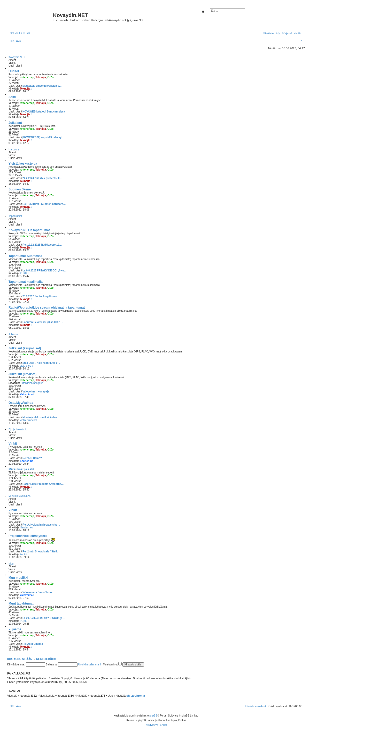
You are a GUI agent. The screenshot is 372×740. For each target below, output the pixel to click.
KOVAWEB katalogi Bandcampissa (43, 111)
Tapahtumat (15, 216)
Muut (11, 563)
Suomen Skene (20, 189)
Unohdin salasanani (89, 664)
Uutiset (14, 71)
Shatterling (26, 461)
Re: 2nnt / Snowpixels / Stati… (40, 551)
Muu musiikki (18, 578)
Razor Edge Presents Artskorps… (43, 483)
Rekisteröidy (46, 659)
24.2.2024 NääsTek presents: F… (42, 178)
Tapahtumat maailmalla (26, 282)
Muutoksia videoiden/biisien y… (42, 85)
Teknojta (41, 77)
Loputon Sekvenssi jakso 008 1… (42, 322)
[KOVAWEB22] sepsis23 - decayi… (43, 137)
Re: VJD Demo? (32, 458)
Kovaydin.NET (17, 57)
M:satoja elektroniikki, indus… (41, 417)
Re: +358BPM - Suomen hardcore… (44, 204)
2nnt (22, 554)
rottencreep (27, 77)
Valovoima (26, 394)
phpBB (153, 715)
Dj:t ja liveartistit (18, 429)
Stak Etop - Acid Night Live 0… (41, 362)
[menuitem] (26, 33)
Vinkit (13, 443)
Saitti (12, 97)
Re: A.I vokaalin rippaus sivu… (41, 524)
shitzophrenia (135, 695)
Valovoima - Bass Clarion (37, 592)
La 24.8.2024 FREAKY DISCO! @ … (43, 618)
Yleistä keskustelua (23, 163)
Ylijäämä (15, 629)
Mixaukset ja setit (21, 469)
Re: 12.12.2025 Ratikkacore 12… (42, 244)
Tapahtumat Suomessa (25, 256)
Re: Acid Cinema (32, 643)
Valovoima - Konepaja (35, 391)
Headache (26, 527)
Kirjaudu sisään (19, 659)
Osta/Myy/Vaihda (21, 403)
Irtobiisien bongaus (32, 383)
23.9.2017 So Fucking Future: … (41, 296)
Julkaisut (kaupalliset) (25, 348)
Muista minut (112, 664)
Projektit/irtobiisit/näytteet (28, 536)
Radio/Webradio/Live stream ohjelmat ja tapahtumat (47, 307)
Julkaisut (15, 123)
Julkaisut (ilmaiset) (22, 374)
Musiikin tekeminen (19, 496)
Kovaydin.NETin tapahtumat (29, 230)
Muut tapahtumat (21, 603)
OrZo (50, 77)
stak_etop (25, 365)
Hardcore (14, 149)
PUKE (23, 273)
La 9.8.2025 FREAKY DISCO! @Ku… (44, 270)
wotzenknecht (28, 420)
